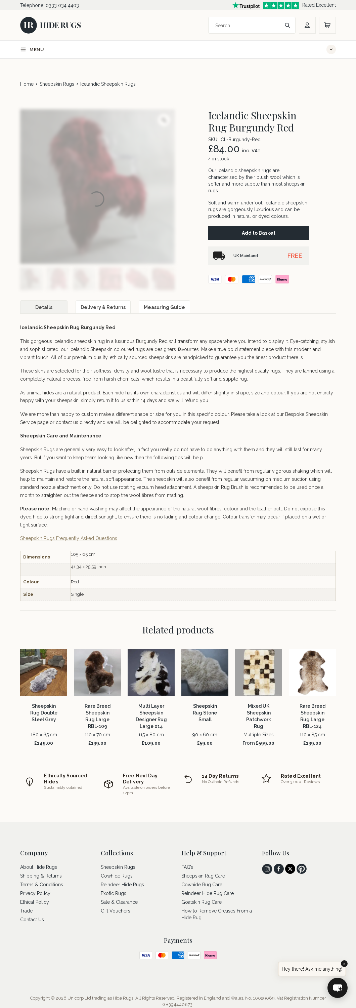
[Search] (245, 25)
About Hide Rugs (38, 867)
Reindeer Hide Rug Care (207, 893)
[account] (307, 25)
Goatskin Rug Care (201, 902)
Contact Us (32, 919)
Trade (26, 911)
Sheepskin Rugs (57, 84)
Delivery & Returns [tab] (103, 307)
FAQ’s (187, 867)
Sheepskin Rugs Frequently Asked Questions (68, 538)
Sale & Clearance (119, 902)
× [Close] (344, 963)
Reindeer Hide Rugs (122, 884)
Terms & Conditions (41, 884)
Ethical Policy (34, 902)
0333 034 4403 (62, 5)
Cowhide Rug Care (201, 884)
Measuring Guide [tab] (164, 307)
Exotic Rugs (113, 893)
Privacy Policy (35, 893)
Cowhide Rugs (117, 876)
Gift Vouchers (115, 911)
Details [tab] (43, 307)
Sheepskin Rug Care (203, 876)
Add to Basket (258, 233)
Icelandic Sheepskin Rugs (108, 84)
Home (27, 84)
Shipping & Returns (41, 876)
